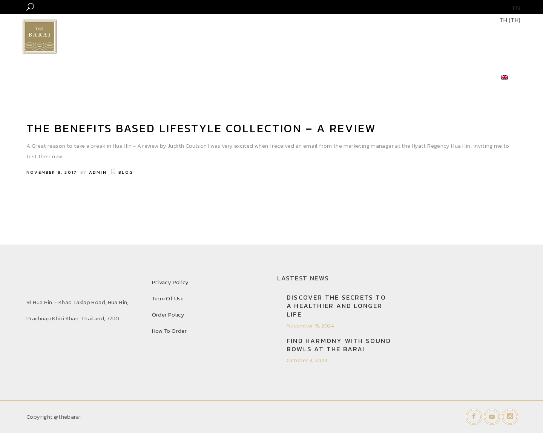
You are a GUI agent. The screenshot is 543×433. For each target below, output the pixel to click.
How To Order (169, 330)
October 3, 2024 (307, 360)
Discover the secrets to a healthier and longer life (336, 305)
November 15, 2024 (310, 325)
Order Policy (168, 314)
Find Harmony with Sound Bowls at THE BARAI (339, 345)
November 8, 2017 (51, 172)
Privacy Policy (170, 282)
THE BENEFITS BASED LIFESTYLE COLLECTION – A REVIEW (201, 128)
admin (98, 172)
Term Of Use (168, 298)
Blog (125, 172)
